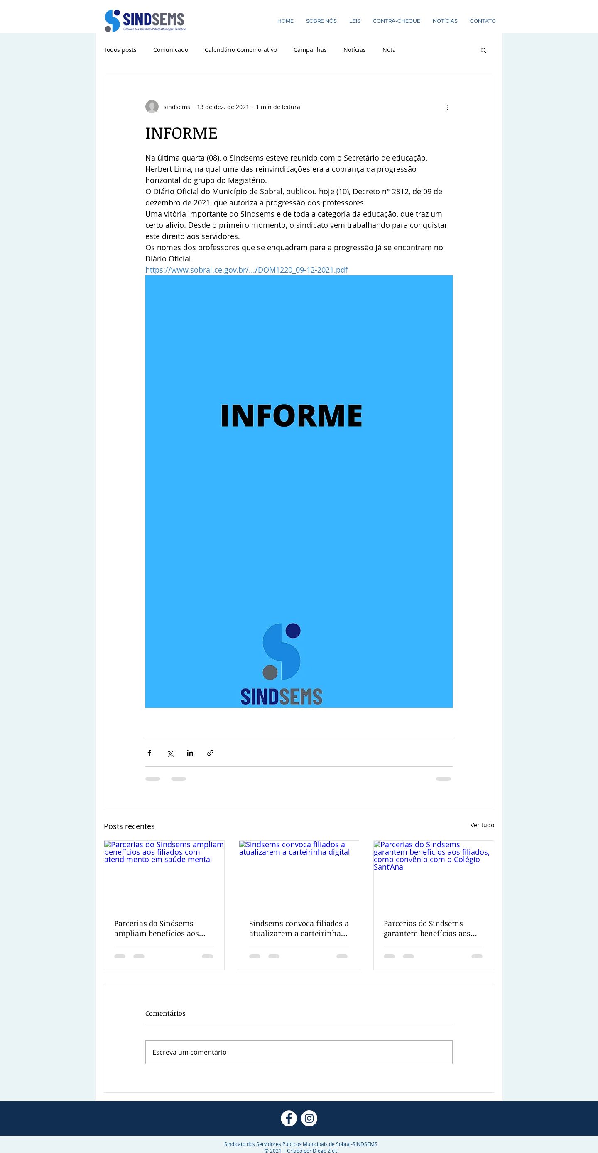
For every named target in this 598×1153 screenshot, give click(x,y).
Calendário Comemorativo (241, 50)
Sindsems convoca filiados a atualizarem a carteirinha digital (299, 928)
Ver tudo (482, 825)
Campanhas (310, 50)
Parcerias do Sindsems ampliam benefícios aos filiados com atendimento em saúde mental (160, 928)
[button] (484, 49)
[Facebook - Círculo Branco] (289, 1118)
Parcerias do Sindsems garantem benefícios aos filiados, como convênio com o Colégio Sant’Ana (427, 928)
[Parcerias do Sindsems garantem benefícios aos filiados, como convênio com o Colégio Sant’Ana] (434, 874)
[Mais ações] (448, 107)
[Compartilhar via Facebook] (149, 753)
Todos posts (120, 50)
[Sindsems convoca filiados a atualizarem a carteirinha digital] (299, 874)
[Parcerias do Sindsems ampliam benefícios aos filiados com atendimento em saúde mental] (164, 874)
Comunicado (170, 50)
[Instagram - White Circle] (309, 1118)
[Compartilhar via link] (210, 753)
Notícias (354, 50)
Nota (389, 50)
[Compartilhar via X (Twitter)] (170, 753)
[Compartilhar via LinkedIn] (190, 753)
